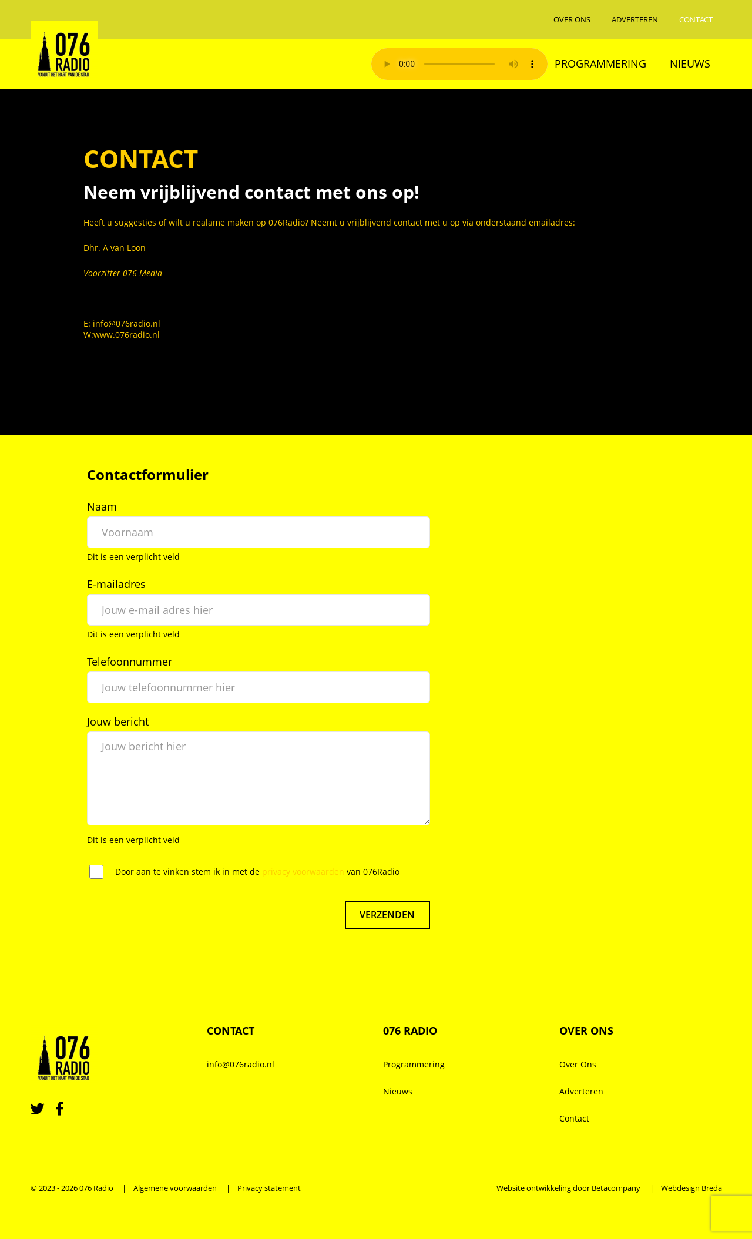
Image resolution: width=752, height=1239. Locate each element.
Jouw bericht (118, 721)
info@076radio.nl (240, 1064)
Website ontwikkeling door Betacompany (568, 1188)
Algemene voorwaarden (175, 1188)
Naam (102, 506)
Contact (696, 19)
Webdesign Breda (691, 1188)
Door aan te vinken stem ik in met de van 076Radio (257, 871)
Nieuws (690, 63)
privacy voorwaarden (303, 871)
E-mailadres (116, 584)
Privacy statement (269, 1188)
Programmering (600, 63)
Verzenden (387, 915)
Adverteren (635, 19)
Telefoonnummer (129, 661)
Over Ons (571, 19)
